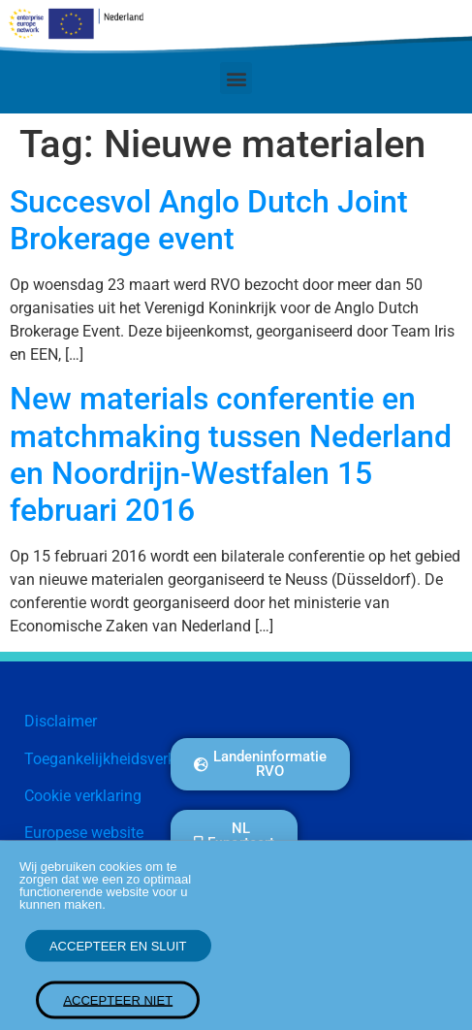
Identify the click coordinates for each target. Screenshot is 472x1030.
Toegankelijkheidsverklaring (119, 759)
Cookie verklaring (83, 796)
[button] (236, 78)
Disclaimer (60, 721)
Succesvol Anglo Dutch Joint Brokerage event (209, 220)
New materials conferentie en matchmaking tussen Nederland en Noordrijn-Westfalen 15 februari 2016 (231, 454)
